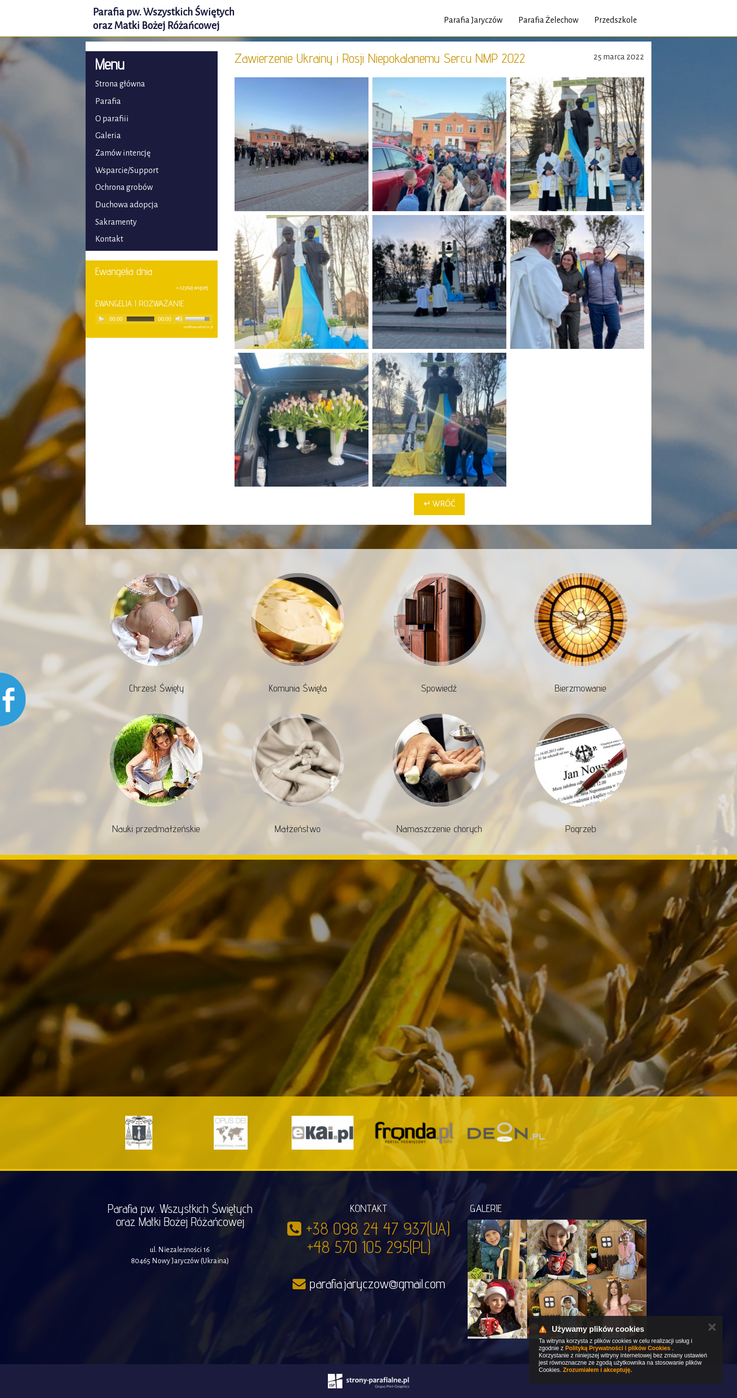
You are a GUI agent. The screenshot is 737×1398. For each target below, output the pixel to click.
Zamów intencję (122, 153)
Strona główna (120, 84)
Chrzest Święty (156, 688)
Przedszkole (615, 20)
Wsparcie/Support (127, 170)
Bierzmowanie (580, 688)
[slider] (140, 319)
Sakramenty (116, 222)
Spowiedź (439, 688)
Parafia (108, 101)
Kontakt (109, 239)
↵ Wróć (439, 504)
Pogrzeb (580, 829)
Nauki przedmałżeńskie (156, 829)
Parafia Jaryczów (473, 20)
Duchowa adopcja (126, 205)
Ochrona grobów (124, 187)
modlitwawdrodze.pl (198, 327)
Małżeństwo (298, 829)
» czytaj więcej (192, 287)
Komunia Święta (298, 688)
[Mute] (179, 319)
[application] (154, 319)
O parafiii (112, 119)
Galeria (108, 135)
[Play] (101, 319)
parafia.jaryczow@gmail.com (377, 1283)
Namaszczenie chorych (439, 829)
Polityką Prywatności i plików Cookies (617, 1348)
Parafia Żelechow (548, 20)
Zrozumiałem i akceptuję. (597, 1370)
